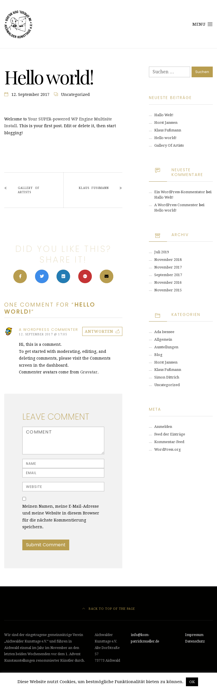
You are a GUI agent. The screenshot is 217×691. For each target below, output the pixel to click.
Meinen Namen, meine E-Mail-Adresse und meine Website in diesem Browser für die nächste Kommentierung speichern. (60, 516)
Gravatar (88, 372)
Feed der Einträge (169, 434)
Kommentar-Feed (169, 442)
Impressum (194, 635)
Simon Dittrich (166, 377)
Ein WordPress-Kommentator (179, 192)
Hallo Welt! (163, 115)
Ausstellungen (166, 347)
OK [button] (192, 682)
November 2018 (168, 260)
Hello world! (165, 138)
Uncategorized (75, 94)
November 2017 (168, 267)
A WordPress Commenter (176, 205)
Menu (202, 24)
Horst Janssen (165, 122)
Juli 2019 (161, 252)
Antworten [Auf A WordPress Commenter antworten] (99, 331)
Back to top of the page (108, 609)
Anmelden (163, 426)
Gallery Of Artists (29, 190)
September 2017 (168, 275)
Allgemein (163, 339)
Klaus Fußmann (94, 188)
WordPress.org (167, 449)
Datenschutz (195, 641)
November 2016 (168, 282)
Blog (158, 355)
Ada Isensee (164, 332)
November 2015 (168, 290)
